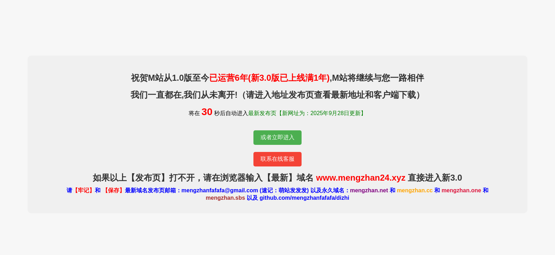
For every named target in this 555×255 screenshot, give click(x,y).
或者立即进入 (277, 137)
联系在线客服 (277, 159)
